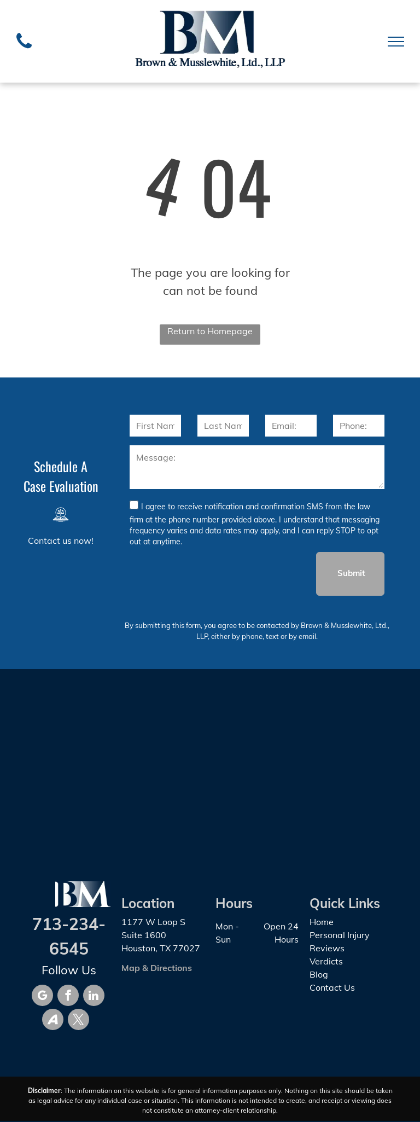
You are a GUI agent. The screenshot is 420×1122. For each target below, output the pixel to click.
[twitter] (78, 1021)
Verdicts (326, 961)
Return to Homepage (210, 330)
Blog (319, 974)
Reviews (327, 948)
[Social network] (52, 1021)
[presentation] (213, 573)
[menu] (396, 41)
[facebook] (68, 997)
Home (322, 921)
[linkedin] (93, 997)
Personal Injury (340, 934)
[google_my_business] (42, 997)
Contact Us (332, 987)
